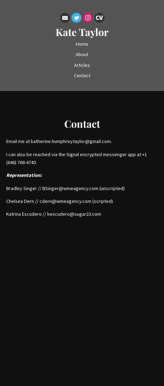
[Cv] (99, 18)
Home (82, 44)
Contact (82, 75)
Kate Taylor (82, 32)
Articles (82, 65)
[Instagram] (88, 18)
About (82, 54)
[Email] (65, 18)
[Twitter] (76, 18)
